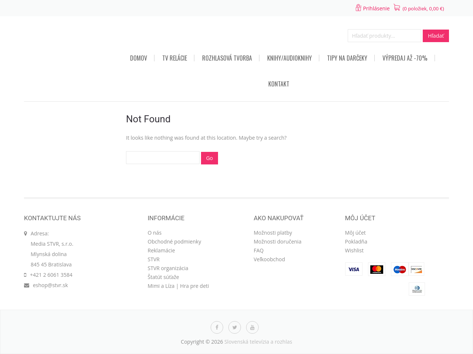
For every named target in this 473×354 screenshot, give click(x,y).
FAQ (259, 250)
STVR (154, 259)
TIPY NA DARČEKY (347, 58)
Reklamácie (161, 250)
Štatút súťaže (163, 276)
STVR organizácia (168, 268)
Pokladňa (356, 241)
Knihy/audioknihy (289, 58)
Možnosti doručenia (278, 241)
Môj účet (355, 232)
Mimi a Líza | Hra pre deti (178, 285)
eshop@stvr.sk (50, 285)
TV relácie (174, 58)
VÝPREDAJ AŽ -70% (405, 58)
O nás (155, 232)
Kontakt (278, 83)
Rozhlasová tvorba (227, 58)
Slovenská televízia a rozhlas (258, 341)
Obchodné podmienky (174, 241)
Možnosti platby (273, 232)
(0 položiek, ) (423, 8)
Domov (138, 58)
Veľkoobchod (269, 259)
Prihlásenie (376, 8)
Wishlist (354, 250)
